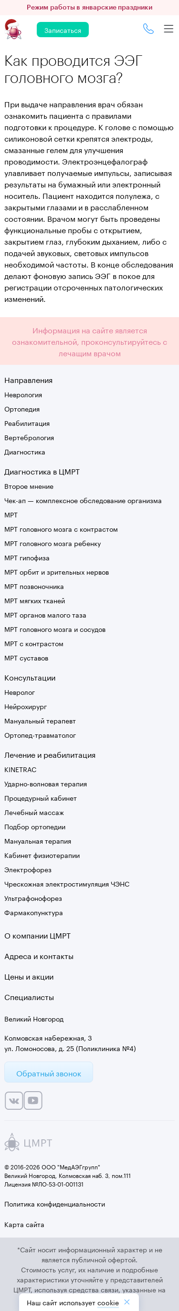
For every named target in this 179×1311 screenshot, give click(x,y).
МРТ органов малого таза (45, 614)
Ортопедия (22, 408)
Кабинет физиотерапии (42, 854)
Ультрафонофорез (33, 897)
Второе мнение (28, 485)
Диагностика (24, 451)
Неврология (23, 394)
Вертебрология (29, 437)
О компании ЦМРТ (37, 934)
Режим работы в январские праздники (89, 7)
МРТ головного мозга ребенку (52, 542)
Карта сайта (24, 1223)
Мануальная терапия (37, 840)
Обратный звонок (48, 1072)
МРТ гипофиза (27, 557)
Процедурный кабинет (40, 797)
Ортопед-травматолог (40, 734)
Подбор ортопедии (34, 826)
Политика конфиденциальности (54, 1203)
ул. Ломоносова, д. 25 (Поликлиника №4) (70, 1048)
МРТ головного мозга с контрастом (61, 528)
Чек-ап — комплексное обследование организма (83, 500)
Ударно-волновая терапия (45, 783)
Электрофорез (28, 869)
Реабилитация (27, 422)
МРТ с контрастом (33, 643)
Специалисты (29, 996)
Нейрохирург (25, 706)
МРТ (11, 514)
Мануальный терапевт (40, 720)
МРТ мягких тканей (34, 600)
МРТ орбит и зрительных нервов (56, 571)
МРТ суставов (26, 657)
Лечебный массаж (34, 811)
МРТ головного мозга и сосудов (54, 628)
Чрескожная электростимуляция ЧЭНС (66, 883)
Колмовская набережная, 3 (48, 1037)
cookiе (108, 1302)
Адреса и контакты (39, 955)
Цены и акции (28, 975)
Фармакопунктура (33, 912)
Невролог (19, 691)
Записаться (62, 29)
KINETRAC (20, 769)
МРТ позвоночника (34, 585)
